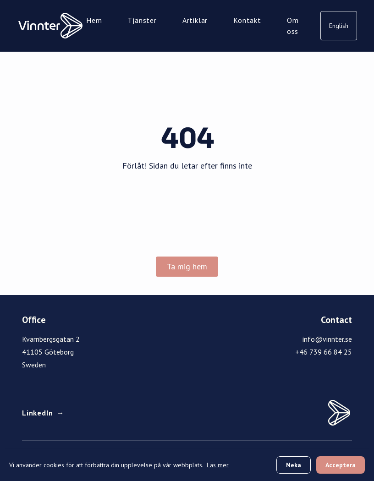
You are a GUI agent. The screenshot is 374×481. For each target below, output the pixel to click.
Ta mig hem (187, 266)
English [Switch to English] (338, 26)
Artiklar (195, 20)
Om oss (293, 26)
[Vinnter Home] (50, 25)
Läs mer (218, 465)
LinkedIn (43, 412)
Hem (94, 20)
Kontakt (247, 20)
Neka (293, 465)
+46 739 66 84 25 (323, 351)
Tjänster (141, 20)
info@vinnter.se (327, 339)
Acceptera (340, 465)
